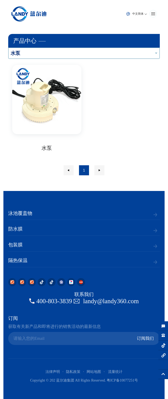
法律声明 (53, 372)
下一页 (99, 170)
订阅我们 (145, 338)
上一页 (69, 170)
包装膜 (15, 244)
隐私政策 (73, 372)
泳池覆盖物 (20, 213)
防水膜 (15, 229)
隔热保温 (17, 260)
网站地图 (94, 372)
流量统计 (115, 372)
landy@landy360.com (111, 301)
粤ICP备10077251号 (122, 380)
